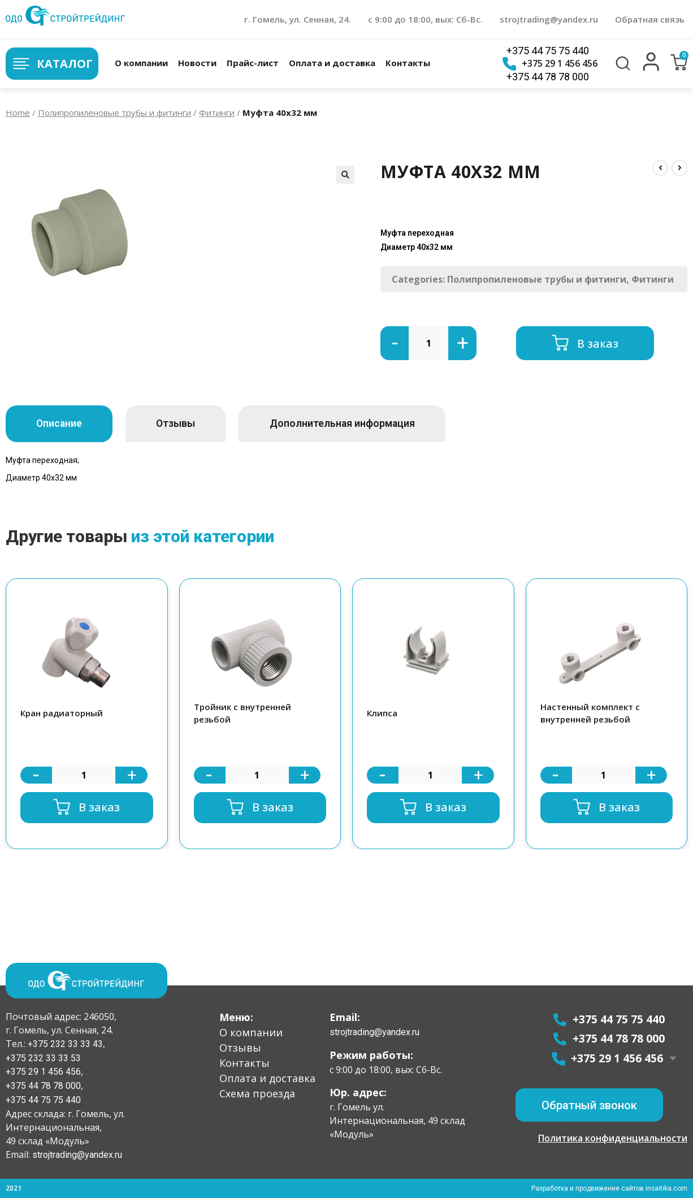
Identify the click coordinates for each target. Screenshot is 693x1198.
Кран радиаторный (61, 713)
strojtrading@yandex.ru (549, 19)
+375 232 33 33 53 (43, 1057)
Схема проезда (257, 1093)
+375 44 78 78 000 (547, 77)
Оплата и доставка (332, 62)
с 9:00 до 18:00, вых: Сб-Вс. (425, 19)
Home (18, 112)
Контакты (408, 62)
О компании (141, 62)
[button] (651, 68)
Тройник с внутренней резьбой (242, 713)
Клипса (382, 713)
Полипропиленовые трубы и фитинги (114, 112)
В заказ (597, 343)
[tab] (63, 424)
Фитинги (217, 112)
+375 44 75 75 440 (547, 51)
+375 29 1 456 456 (550, 64)
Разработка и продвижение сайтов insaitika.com (608, 1188)
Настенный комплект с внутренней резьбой (590, 713)
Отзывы (187, 424)
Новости (197, 62)
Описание (63, 424)
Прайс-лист (253, 62)
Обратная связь (650, 19)
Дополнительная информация (362, 424)
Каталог (52, 63)
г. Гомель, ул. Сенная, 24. (297, 19)
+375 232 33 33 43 (64, 1043)
